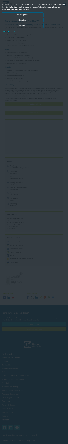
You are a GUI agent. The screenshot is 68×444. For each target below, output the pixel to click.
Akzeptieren (22, 20)
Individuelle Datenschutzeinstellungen (12, 32)
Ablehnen (22, 25)
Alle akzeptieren (22, 15)
